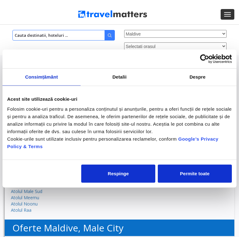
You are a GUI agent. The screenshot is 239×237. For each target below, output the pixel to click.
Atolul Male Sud (26, 191)
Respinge (118, 173)
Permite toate (194, 173)
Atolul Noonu (24, 204)
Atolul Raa (21, 210)
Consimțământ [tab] (41, 77)
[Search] (63, 35)
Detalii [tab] (119, 77)
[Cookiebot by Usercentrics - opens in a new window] (204, 59)
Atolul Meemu (25, 198)
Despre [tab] (197, 77)
